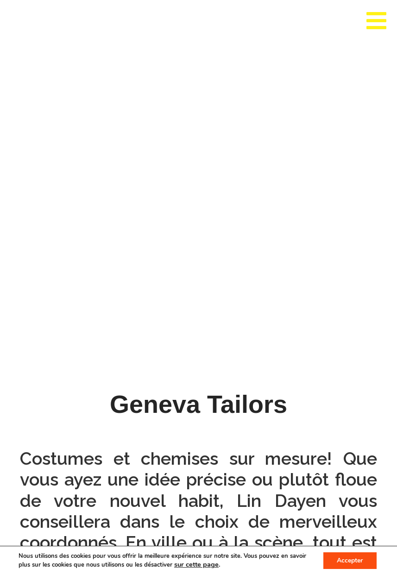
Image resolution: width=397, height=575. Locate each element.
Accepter (350, 560)
